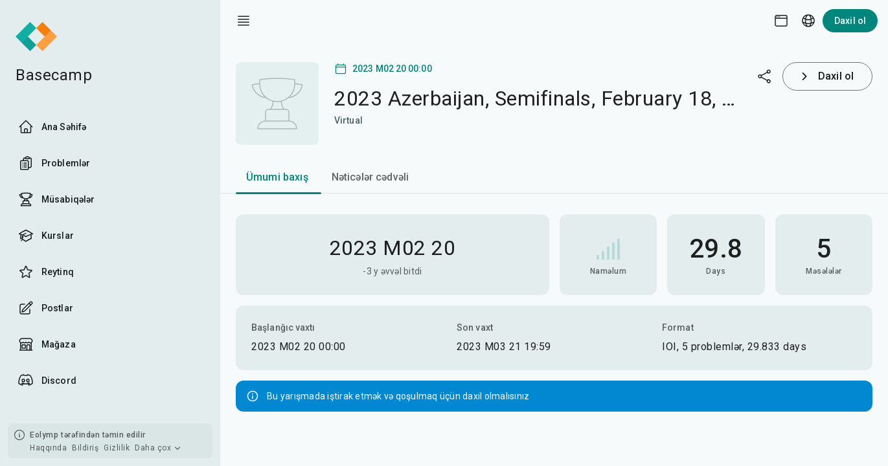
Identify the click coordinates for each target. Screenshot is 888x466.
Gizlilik (117, 447)
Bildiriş (85, 447)
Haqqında (48, 447)
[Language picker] (808, 21)
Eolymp (44, 434)
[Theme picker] (781, 21)
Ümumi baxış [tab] (277, 177)
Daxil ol (850, 21)
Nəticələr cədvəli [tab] (370, 177)
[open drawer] (243, 21)
